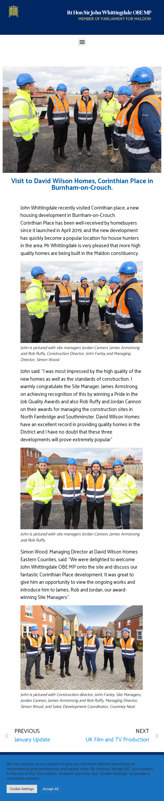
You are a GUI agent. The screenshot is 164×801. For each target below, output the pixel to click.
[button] (82, 41)
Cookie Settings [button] (22, 789)
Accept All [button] (51, 789)
